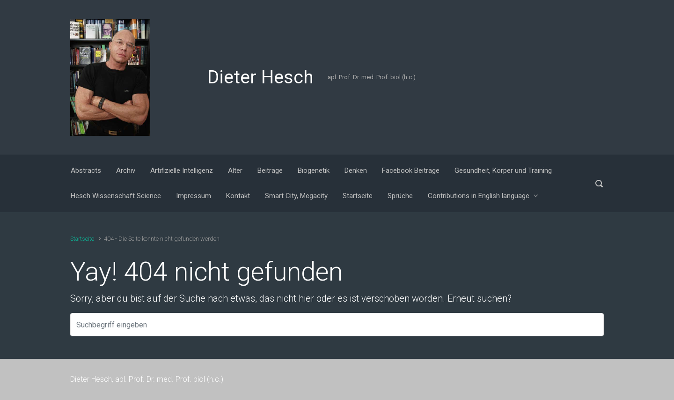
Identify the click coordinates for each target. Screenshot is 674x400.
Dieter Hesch (260, 77)
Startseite (82, 238)
